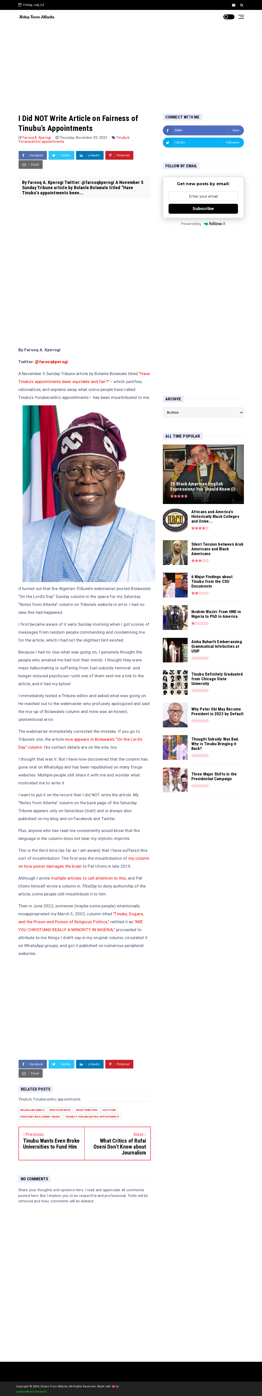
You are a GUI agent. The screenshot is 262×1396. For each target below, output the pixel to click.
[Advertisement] (131, 63)
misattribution (86, 1110)
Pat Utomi (109, 1110)
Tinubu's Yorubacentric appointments (92, 1116)
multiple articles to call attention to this (88, 878)
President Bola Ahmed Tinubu (40, 1116)
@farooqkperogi (51, 361)
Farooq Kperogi (60, 1110)
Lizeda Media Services (31, 1391)
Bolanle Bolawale (32, 1110)
